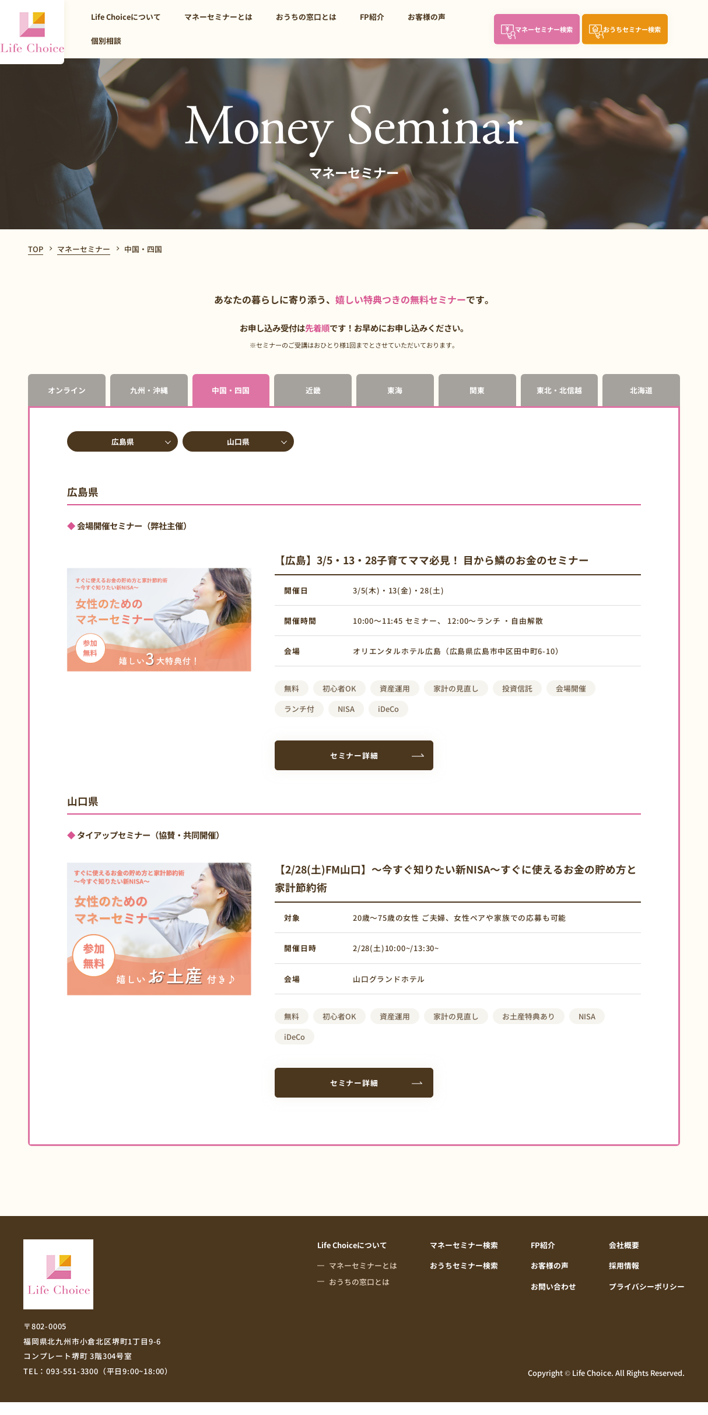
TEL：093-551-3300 (98, 1370)
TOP (35, 248)
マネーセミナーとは (218, 16)
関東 (477, 390)
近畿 (313, 390)
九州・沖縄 (149, 390)
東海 (394, 390)
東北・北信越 (559, 390)
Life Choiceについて (126, 16)
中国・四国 (231, 390)
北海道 (641, 390)
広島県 (122, 441)
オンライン (67, 390)
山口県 (238, 441)
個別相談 (106, 40)
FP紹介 (372, 16)
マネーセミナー (83, 248)
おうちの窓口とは (306, 16)
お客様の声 (427, 16)
